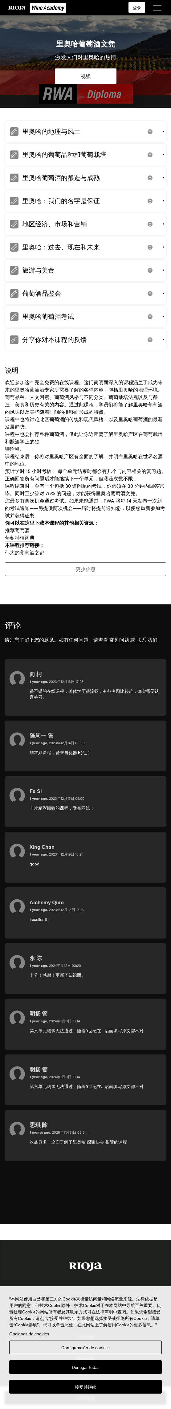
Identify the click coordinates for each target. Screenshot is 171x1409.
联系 (141, 639)
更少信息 (86, 569)
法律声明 (104, 1311)
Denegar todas (86, 1367)
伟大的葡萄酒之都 (24, 552)
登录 (136, 7)
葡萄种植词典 (20, 537)
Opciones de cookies (29, 1333)
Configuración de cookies (85, 1347)
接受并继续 (85, 1387)
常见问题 (119, 639)
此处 (68, 1324)
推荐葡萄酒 (17, 530)
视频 (86, 76)
